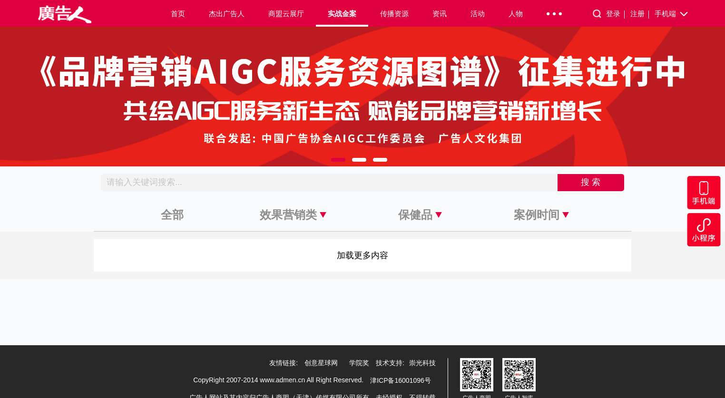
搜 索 (590, 182)
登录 (615, 14)
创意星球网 (321, 363)
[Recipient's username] (329, 182)
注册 (639, 14)
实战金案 (342, 14)
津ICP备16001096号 (400, 380)
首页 (178, 14)
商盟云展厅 (286, 14)
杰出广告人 (227, 14)
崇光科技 (422, 363)
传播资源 (394, 14)
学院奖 (359, 363)
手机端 (672, 14)
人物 (516, 14)
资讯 (439, 14)
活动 (477, 14)
